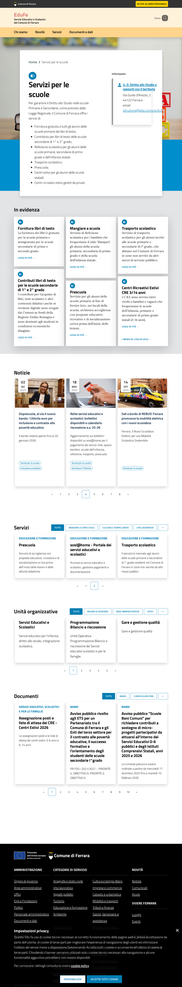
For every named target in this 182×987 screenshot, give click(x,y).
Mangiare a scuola (85, 228)
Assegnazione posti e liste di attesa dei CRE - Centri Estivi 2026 (38, 722)
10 (128, 792)
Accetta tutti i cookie (104, 979)
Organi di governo (26, 881)
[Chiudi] (177, 929)
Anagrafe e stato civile (68, 881)
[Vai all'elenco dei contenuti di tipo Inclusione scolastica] (30, 468)
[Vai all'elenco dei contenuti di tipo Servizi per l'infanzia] (81, 468)
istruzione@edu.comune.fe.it (142, 110)
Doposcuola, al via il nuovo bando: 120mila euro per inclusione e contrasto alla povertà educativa (37, 421)
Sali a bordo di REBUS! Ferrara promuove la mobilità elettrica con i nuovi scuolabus (142, 418)
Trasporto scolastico (139, 228)
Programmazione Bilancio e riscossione (88, 624)
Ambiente (59, 914)
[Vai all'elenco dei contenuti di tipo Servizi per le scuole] (30, 463)
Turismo (58, 900)
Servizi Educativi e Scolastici (34, 624)
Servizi (57, 31)
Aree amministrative (28, 887)
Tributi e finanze (103, 907)
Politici (18, 907)
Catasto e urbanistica (107, 894)
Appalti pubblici (63, 894)
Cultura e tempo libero (108, 881)
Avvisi (136, 894)
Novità (40, 31)
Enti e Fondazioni (25, 900)
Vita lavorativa (63, 887)
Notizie (136, 881)
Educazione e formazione (70, 907)
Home (33, 62)
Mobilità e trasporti (105, 900)
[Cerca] (164, 18)
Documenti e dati (81, 31)
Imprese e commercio (107, 887)
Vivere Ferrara (144, 903)
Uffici (17, 894)
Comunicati (139, 887)
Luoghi (136, 914)
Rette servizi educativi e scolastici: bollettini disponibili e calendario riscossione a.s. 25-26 (86, 421)
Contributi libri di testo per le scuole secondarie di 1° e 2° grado (38, 285)
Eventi (136, 921)
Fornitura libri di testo (36, 228)
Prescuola (78, 292)
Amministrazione (28, 869)
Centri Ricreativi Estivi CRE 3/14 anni (140, 290)
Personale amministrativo (31, 914)
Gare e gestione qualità (141, 622)
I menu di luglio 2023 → (137, 339)
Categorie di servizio (70, 869)
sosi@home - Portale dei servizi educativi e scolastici (90, 549)
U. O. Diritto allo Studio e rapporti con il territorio (140, 87)
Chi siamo (20, 31)
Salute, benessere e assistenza (106, 917)
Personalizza (73, 979)
